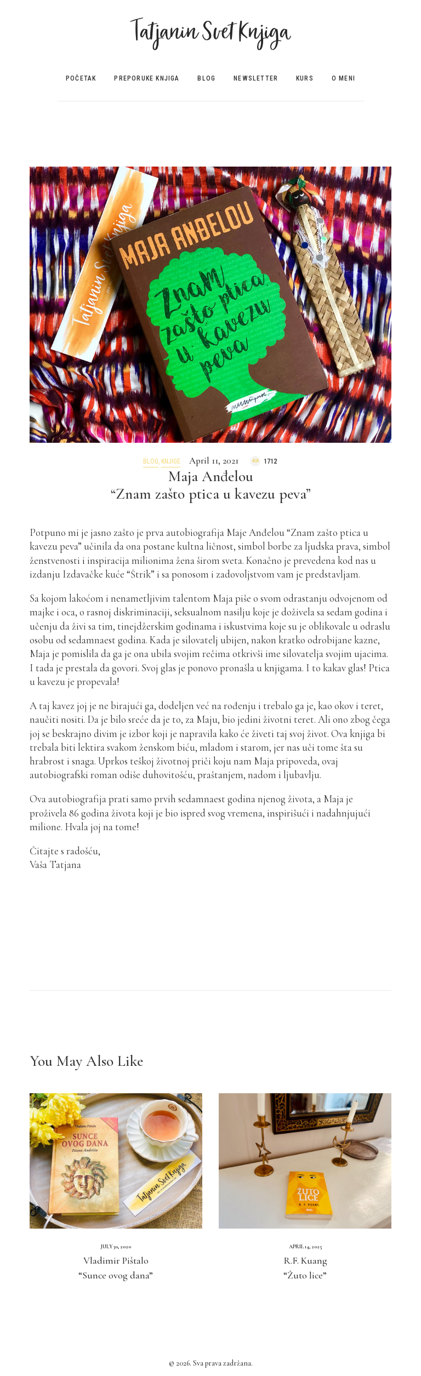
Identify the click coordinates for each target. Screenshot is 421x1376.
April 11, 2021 (213, 460)
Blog (150, 461)
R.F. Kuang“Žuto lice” (305, 1267)
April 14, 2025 (305, 1246)
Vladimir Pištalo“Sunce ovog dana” (115, 1267)
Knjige (170, 461)
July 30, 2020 (116, 1246)
